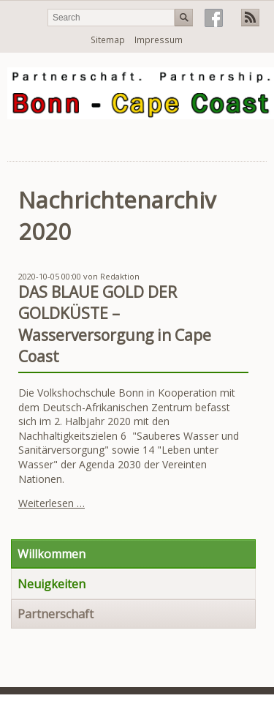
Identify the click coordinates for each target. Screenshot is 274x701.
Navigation (254, 142)
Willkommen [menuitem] (51, 554)
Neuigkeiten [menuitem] (51, 584)
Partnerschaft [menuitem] (56, 614)
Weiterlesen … (51, 503)
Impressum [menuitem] (158, 40)
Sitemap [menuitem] (108, 40)
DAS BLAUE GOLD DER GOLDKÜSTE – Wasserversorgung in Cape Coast (114, 324)
